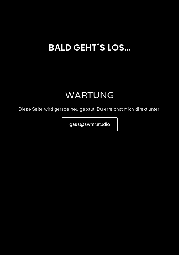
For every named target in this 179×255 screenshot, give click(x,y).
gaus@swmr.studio (89, 124)
